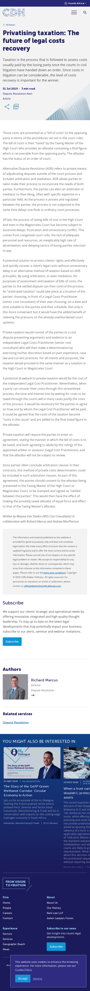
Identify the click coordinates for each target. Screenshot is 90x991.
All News (10, 26)
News (6, 949)
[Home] (14, 13)
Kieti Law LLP (55, 913)
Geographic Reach (14, 944)
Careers (7, 913)
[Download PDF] (16, 108)
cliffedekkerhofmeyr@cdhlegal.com (42, 586)
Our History (54, 907)
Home (6, 902)
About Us (52, 902)
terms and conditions (54, 572)
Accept (22, 978)
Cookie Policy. (23, 969)
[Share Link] (7, 108)
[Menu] (75, 12)
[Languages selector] (75, 3)
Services (8, 939)
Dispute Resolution (16, 722)
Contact (8, 918)
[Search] (85, 12)
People (7, 907)
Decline (37, 978)
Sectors (7, 933)
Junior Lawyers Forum (60, 918)
